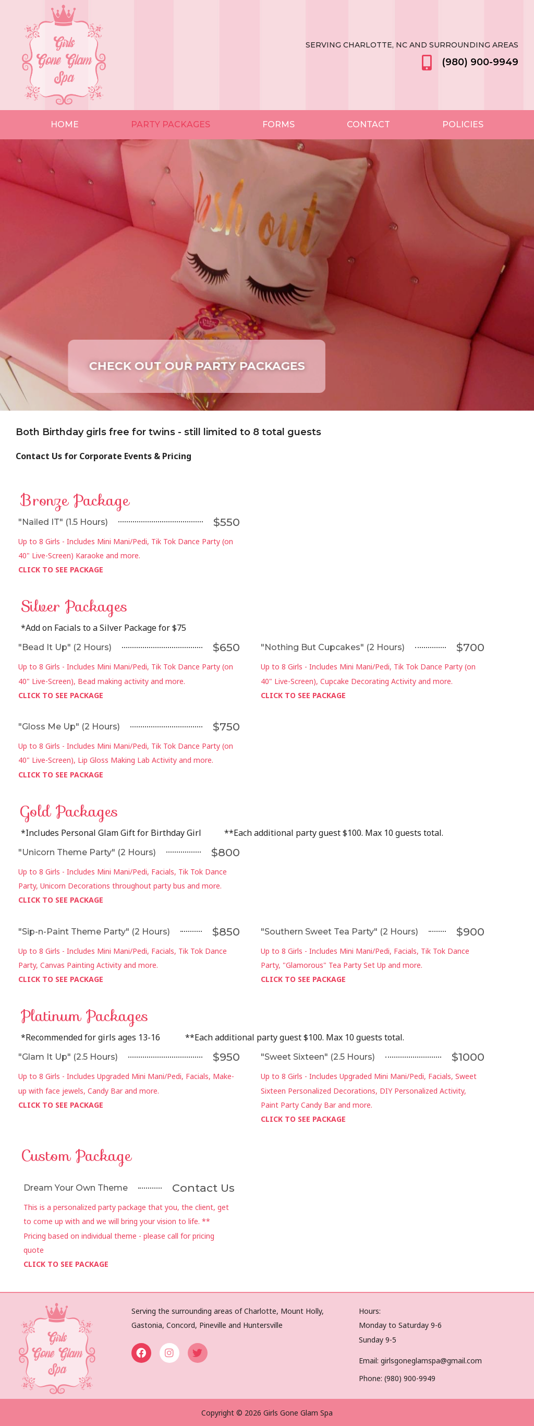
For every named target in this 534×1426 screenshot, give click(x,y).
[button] (234, 366)
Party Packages (170, 124)
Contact (368, 124)
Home (65, 124)
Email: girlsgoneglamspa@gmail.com (420, 1360)
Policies (462, 124)
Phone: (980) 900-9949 (397, 1378)
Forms (278, 124)
